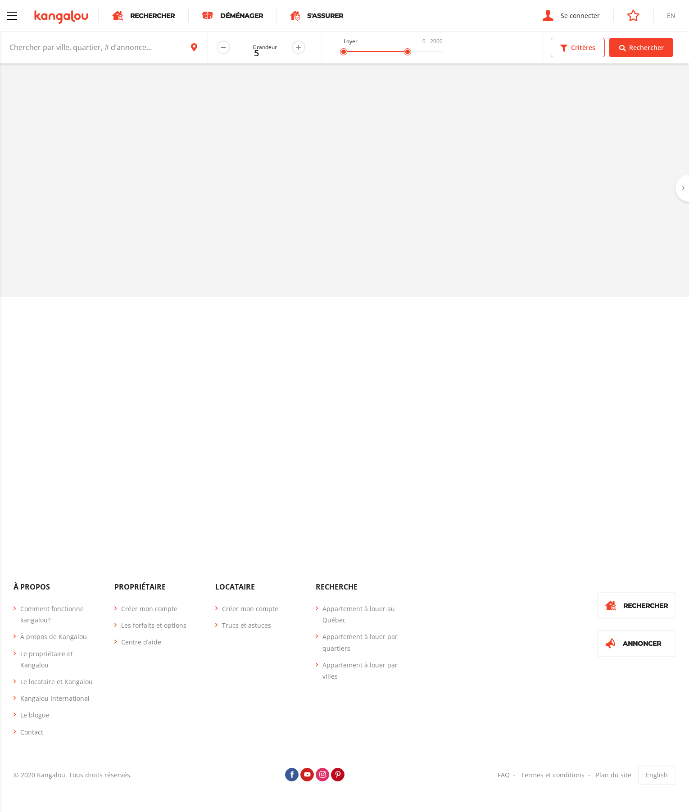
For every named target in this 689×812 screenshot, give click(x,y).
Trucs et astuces (246, 625)
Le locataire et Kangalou (56, 681)
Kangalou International (55, 698)
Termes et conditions (553, 775)
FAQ (504, 775)
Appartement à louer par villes (360, 670)
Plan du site (613, 775)
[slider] (343, 51)
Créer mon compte (149, 608)
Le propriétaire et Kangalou (46, 659)
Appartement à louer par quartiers (360, 642)
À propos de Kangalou (53, 636)
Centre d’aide (141, 642)
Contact (31, 732)
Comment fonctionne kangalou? (52, 614)
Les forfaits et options (153, 625)
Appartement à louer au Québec (358, 614)
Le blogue (35, 715)
